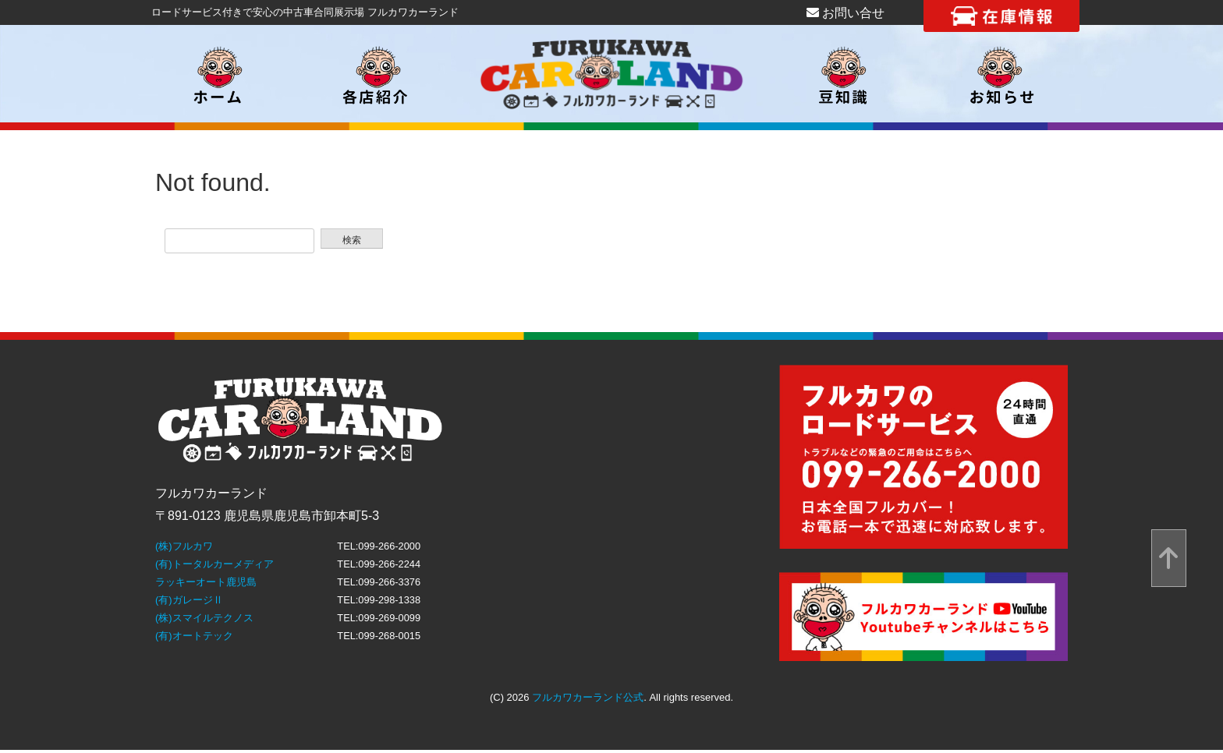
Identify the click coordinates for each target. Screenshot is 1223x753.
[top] (1168, 558)
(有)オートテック (194, 636)
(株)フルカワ (184, 546)
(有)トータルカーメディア (214, 564)
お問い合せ (845, 12)
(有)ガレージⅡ (189, 600)
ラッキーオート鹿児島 (206, 582)
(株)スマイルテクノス (204, 618)
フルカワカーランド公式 (587, 697)
